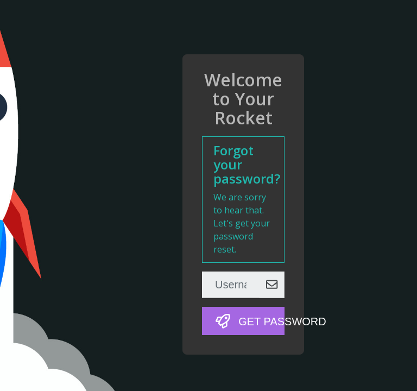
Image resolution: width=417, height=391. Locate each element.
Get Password (250, 321)
